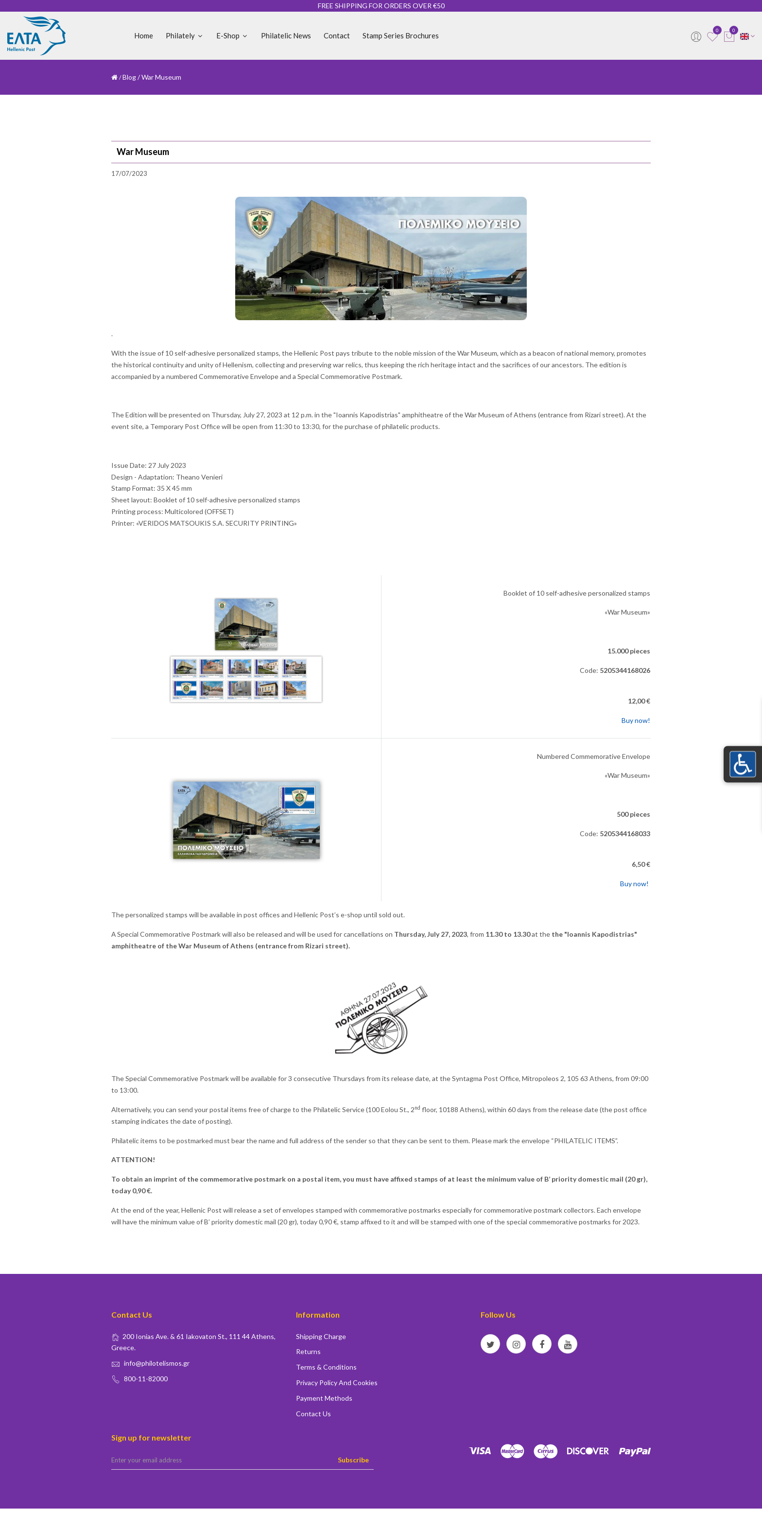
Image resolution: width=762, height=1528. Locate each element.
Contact (337, 35)
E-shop (232, 35)
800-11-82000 (146, 1378)
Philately (185, 35)
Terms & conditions (326, 1367)
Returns (308, 1351)
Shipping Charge (321, 1336)
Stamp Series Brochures (401, 35)
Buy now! (635, 720)
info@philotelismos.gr (157, 1363)
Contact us (313, 1413)
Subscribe (353, 1460)
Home (143, 35)
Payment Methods (324, 1398)
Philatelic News (286, 35)
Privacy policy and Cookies (337, 1382)
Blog (129, 77)
